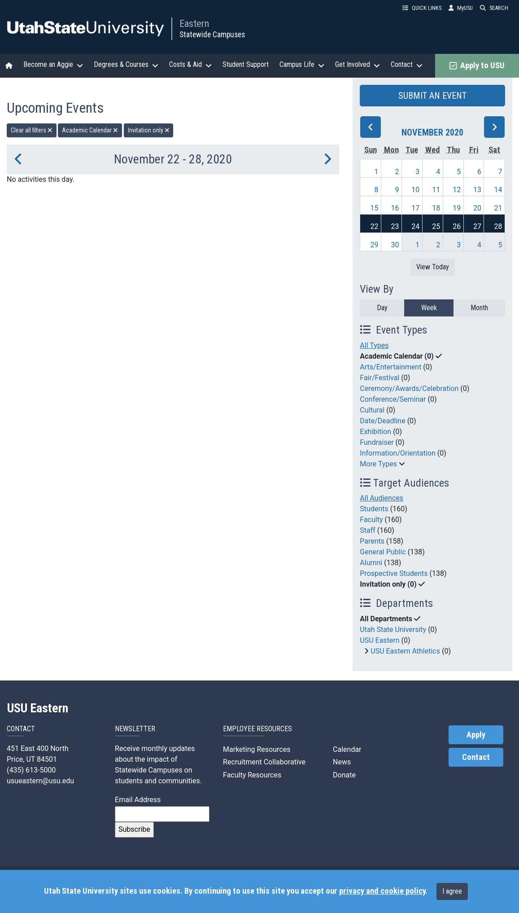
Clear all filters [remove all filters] (31, 130)
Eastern (194, 23)
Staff (367, 530)
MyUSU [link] (461, 7)
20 (477, 208)
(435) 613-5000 (31, 770)
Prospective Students (393, 573)
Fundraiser (376, 442)
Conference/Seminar (393, 399)
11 (436, 189)
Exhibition (375, 431)
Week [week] (429, 307)
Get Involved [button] (357, 64)
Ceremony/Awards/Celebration (409, 388)
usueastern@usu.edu (40, 781)
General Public (383, 552)
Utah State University (393, 629)
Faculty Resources (252, 775)
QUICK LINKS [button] (421, 7)
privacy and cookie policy (382, 891)
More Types (378, 464)
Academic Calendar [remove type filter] (90, 130)
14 (498, 189)
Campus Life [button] (301, 64)
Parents (372, 541)
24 (415, 226)
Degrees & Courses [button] (126, 64)
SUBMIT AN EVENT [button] (432, 95)
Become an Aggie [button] (53, 64)
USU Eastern (379, 640)
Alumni (371, 562)
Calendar (346, 749)
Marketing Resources (256, 749)
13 (477, 189)
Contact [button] (407, 64)
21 (498, 208)
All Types (374, 345)
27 (477, 226)
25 (436, 226)
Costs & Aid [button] (190, 64)
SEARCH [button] (494, 7)
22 (374, 226)
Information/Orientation (397, 453)
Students (374, 509)
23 (395, 226)
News (341, 762)
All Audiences (381, 498)
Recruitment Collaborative (264, 762)
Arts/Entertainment (390, 367)
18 (436, 208)
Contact (476, 757)
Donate (343, 775)
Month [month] (479, 307)
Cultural (372, 410)
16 (395, 208)
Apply (476, 735)
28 (498, 226)
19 (457, 208)
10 (415, 189)
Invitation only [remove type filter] (149, 130)
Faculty (371, 519)
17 (415, 208)
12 (457, 189)
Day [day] (382, 307)
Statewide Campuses (212, 34)
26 (457, 226)
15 (374, 208)
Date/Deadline (382, 421)
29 (374, 245)
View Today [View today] (432, 267)
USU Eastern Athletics (405, 651)
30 (395, 245)
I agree (452, 891)
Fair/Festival (379, 377)
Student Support (245, 64)
